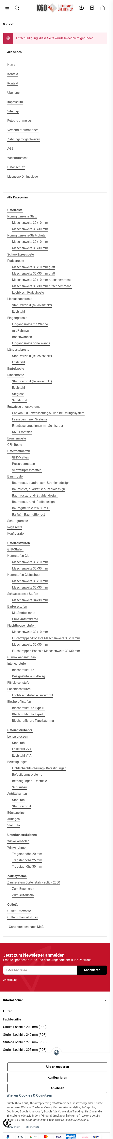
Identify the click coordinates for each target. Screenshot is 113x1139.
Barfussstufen (17, 606)
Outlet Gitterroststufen (22, 917)
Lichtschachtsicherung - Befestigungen (39, 768)
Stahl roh (18, 743)
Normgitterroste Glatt (22, 216)
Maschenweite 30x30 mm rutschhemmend (42, 286)
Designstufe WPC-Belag (28, 676)
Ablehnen (57, 1088)
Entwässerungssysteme (23, 407)
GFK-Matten (20, 457)
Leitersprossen (17, 736)
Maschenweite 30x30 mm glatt (33, 273)
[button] (7, 9)
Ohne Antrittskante (25, 619)
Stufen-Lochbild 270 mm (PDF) (25, 1042)
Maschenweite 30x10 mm (30, 223)
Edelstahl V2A (21, 749)
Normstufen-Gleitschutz (23, 575)
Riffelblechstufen (19, 682)
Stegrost (18, 394)
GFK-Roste (14, 445)
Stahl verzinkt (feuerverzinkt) (32, 305)
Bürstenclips (15, 813)
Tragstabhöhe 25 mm (27, 860)
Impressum (13, 1127)
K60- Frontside (22, 432)
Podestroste (15, 261)
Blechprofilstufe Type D (28, 714)
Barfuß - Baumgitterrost (28, 514)
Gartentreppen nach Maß (26, 927)
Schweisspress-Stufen (22, 594)
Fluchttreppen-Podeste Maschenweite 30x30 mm (46, 651)
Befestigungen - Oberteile (29, 781)
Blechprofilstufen (19, 702)
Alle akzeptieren (57, 1067)
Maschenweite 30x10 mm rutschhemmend (42, 280)
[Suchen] (17, 8)
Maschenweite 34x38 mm (30, 600)
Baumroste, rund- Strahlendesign (34, 495)
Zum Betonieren (23, 889)
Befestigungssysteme (27, 774)
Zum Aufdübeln (23, 895)
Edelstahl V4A (21, 755)
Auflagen (13, 819)
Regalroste (14, 527)
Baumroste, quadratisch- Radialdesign (38, 489)
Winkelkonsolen (18, 841)
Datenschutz (31, 1127)
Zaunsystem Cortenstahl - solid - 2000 (33, 882)
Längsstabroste (18, 349)
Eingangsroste (17, 318)
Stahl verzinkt (21, 806)
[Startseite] (55, 8)
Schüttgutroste (17, 521)
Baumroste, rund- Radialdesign (33, 502)
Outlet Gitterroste (19, 911)
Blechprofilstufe (23, 670)
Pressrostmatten (23, 464)
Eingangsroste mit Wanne (30, 324)
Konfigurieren (57, 1077)
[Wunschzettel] (92, 8)
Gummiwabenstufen (21, 657)
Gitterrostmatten (18, 451)
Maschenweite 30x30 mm (30, 229)
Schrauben (19, 787)
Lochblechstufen (19, 689)
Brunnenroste (16, 438)
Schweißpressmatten (26, 470)
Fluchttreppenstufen (21, 625)
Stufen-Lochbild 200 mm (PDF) (25, 1027)
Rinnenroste (15, 375)
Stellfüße (13, 825)
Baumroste (15, 476)
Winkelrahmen (17, 847)
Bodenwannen (22, 337)
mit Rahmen (20, 330)
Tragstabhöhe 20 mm (27, 854)
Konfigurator (16, 533)
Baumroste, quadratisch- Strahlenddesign (41, 483)
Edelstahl (18, 311)
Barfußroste (15, 368)
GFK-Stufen (15, 549)
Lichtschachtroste (19, 299)
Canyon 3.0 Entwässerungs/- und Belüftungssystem (48, 413)
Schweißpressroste (20, 254)
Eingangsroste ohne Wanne (31, 343)
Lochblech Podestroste (28, 292)
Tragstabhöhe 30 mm (27, 866)
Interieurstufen (17, 663)
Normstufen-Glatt (19, 556)
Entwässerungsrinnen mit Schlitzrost (37, 426)
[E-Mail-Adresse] (40, 970)
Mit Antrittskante (23, 613)
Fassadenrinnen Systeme (29, 419)
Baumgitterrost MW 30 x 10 (31, 508)
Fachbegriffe (12, 1019)
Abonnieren (92, 970)
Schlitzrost (19, 400)
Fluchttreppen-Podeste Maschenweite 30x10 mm (46, 638)
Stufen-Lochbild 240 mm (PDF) (25, 1035)
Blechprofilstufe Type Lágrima (33, 721)
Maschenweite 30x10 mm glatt (33, 267)
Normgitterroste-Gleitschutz (26, 235)
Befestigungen (17, 762)
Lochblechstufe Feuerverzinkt (32, 695)
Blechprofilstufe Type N (28, 708)
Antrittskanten (17, 793)
